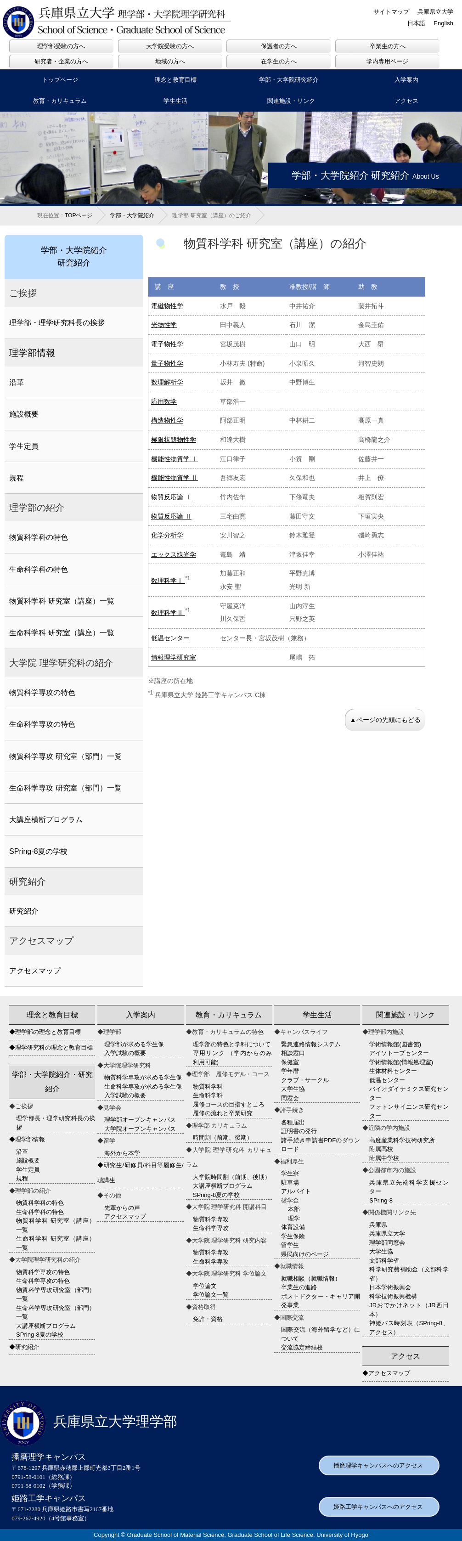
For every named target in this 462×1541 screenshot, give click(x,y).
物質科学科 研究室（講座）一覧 (61, 601)
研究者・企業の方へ (61, 61)
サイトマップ (391, 11)
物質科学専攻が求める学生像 (143, 1077)
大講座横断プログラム (46, 819)
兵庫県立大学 (435, 11)
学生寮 (290, 1173)
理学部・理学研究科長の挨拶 (57, 322)
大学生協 (293, 1088)
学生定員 (24, 446)
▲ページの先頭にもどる (384, 719)
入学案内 (406, 79)
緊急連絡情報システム (311, 1044)
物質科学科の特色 (38, 537)
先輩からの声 (122, 1207)
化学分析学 (167, 535)
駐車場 (290, 1182)
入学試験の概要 (125, 1053)
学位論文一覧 (211, 1294)
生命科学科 (208, 1095)
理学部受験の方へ (61, 46)
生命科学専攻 (211, 1228)
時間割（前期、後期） (223, 1137)
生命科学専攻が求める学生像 (143, 1086)
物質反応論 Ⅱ (171, 516)
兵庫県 (378, 1224)
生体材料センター (393, 1070)
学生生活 (175, 100)
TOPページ (78, 215)
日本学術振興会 (390, 1287)
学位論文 (205, 1285)
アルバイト (296, 1191)
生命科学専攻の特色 (42, 724)
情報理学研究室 (173, 657)
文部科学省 (384, 1260)
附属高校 (381, 1149)
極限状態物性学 (173, 439)
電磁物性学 (167, 306)
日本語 (416, 23)
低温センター (170, 638)
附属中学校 (384, 1158)
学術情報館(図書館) (395, 1044)
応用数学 (164, 401)
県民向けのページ (305, 1254)
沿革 (16, 382)
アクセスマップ (35, 970)
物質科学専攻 (211, 1219)
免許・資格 (208, 1318)
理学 (294, 1218)
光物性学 (164, 324)
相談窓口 (293, 1053)
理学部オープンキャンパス (140, 1119)
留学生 (290, 1245)
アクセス (406, 100)
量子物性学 (167, 363)
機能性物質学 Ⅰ (174, 459)
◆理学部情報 (27, 1139)
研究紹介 (24, 911)
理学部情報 (32, 353)
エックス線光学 (173, 554)
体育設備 (293, 1227)
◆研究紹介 (24, 1346)
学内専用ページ (387, 61)
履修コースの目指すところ (229, 1104)
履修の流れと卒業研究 (223, 1113)
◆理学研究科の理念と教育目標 (51, 1047)
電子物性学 (167, 344)
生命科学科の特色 (38, 569)
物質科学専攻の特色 (42, 692)
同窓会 (290, 1098)
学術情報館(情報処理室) (401, 1062)
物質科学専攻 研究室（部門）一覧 (65, 756)
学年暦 (290, 1070)
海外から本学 (122, 1153)
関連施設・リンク (291, 100)
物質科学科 (208, 1086)
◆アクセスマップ (386, 1373)
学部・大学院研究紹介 (289, 79)
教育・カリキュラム (60, 100)
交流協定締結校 (302, 1347)
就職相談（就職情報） (311, 1278)
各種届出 (293, 1122)
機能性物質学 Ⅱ (174, 477)
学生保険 (293, 1236)
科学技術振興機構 (393, 1296)
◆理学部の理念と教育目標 (45, 1031)
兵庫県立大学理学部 (88, 1421)
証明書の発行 (299, 1131)
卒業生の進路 (299, 1287)
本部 (294, 1209)
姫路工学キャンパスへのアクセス (378, 1506)
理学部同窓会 (387, 1242)
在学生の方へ (279, 61)
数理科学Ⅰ (168, 580)
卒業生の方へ (388, 46)
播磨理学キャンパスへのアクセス (378, 1465)
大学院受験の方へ (170, 46)
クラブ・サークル (305, 1080)
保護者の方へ (279, 46)
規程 (16, 478)
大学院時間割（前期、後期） (231, 1177)
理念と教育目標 (176, 79)
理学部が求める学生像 (134, 1044)
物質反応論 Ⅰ (171, 497)
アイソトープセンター (399, 1053)
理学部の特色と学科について (231, 1044)
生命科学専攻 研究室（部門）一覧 (65, 788)
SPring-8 (381, 1200)
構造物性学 (167, 420)
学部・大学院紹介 (132, 215)
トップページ (60, 79)
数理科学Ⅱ (168, 612)
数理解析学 (167, 382)
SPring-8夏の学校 (38, 851)
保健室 (290, 1062)
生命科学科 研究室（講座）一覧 (61, 632)
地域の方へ (170, 61)
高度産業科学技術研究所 (402, 1140)
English (443, 23)
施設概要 (24, 414)
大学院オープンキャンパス (140, 1128)
